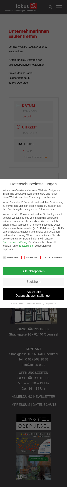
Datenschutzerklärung (15, 242)
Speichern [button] (33, 282)
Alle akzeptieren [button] (33, 271)
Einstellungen (26, 245)
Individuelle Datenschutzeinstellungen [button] (33, 294)
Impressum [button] (51, 303)
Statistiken (29, 257)
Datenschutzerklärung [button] (35, 303)
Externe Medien (51, 257)
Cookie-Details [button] (17, 303)
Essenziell (10, 257)
